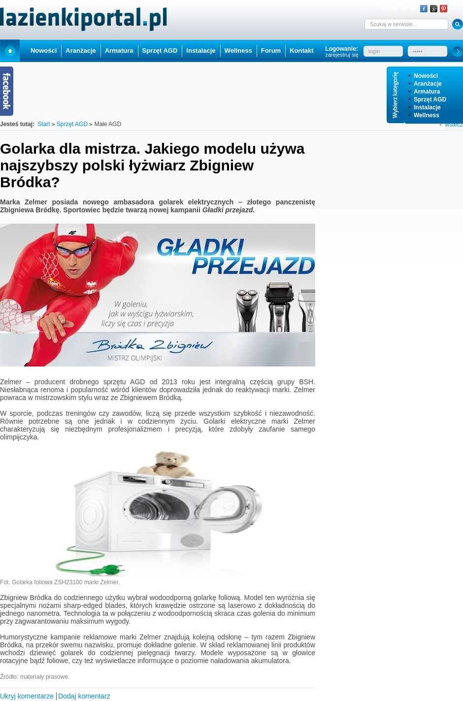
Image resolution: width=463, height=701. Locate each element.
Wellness (426, 115)
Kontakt (301, 50)
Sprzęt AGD (430, 99)
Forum (271, 50)
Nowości (426, 75)
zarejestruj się (342, 55)
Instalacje (427, 107)
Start (10, 50)
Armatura (427, 91)
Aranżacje (428, 83)
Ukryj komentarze (27, 696)
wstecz (454, 124)
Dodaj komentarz (84, 696)
